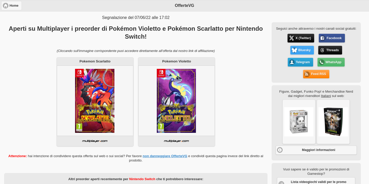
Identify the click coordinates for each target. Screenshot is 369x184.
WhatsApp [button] (333, 62)
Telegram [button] (303, 62)
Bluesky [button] (304, 50)
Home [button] (13, 5)
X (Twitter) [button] (303, 38)
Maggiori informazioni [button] (318, 150)
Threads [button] (332, 50)
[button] (298, 122)
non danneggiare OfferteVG (165, 156)
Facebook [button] (334, 38)
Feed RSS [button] (318, 74)
